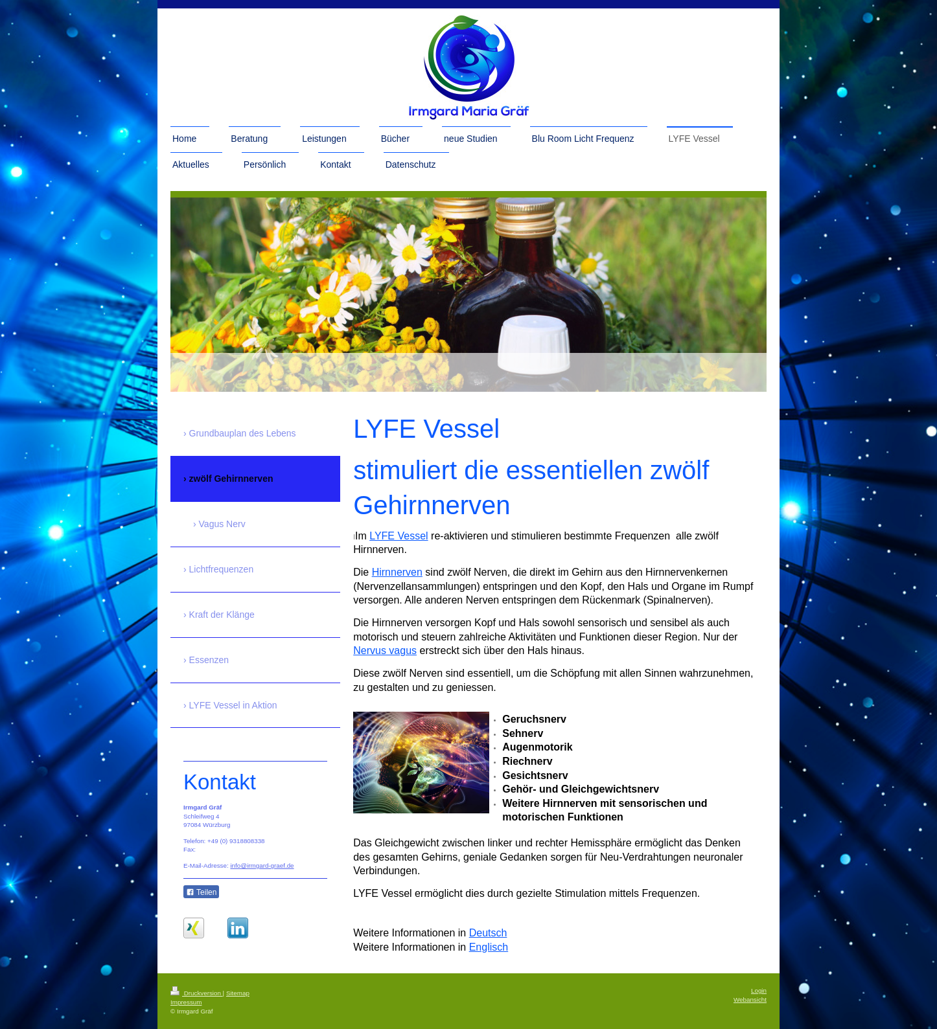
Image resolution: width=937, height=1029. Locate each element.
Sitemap (237, 993)
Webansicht (750, 999)
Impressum (186, 1002)
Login (759, 990)
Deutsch (488, 932)
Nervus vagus (385, 650)
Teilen (201, 892)
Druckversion (196, 993)
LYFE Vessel (398, 535)
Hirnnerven (397, 572)
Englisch (488, 947)
